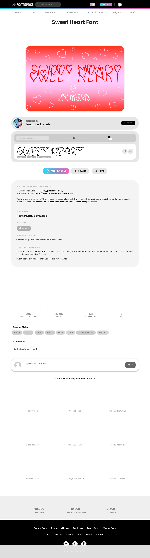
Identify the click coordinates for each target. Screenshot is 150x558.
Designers (116, 12)
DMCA (89, 534)
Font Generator (71, 12)
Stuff (132, 12)
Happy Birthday (117, 445)
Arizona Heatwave (117, 411)
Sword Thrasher (117, 478)
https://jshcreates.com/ (51, 191)
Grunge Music (32, 478)
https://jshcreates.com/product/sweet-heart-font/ (61, 201)
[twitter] (75, 543)
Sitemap (100, 534)
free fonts (39, 512)
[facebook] (66, 543)
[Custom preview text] (32, 138)
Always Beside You (75, 478)
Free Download (56, 171)
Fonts (18, 12)
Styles (32, 12)
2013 (28, 314)
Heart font (41, 251)
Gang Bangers (33, 445)
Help (48, 534)
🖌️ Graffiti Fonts (95, 12)
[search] (48, 4)
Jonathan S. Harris (38, 124)
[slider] (74, 138)
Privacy (69, 534)
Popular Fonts (40, 528)
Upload (106, 4)
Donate (24, 228)
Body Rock (33, 411)
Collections (49, 12)
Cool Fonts (77, 528)
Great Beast (75, 411)
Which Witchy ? (75, 445)
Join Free (132, 4)
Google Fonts (109, 528)
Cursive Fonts (93, 528)
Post (130, 365)
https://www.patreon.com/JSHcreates (54, 193)
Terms (80, 534)
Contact (128, 123)
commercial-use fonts (76, 512)
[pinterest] (83, 543)
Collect (80, 171)
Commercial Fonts (60, 528)
